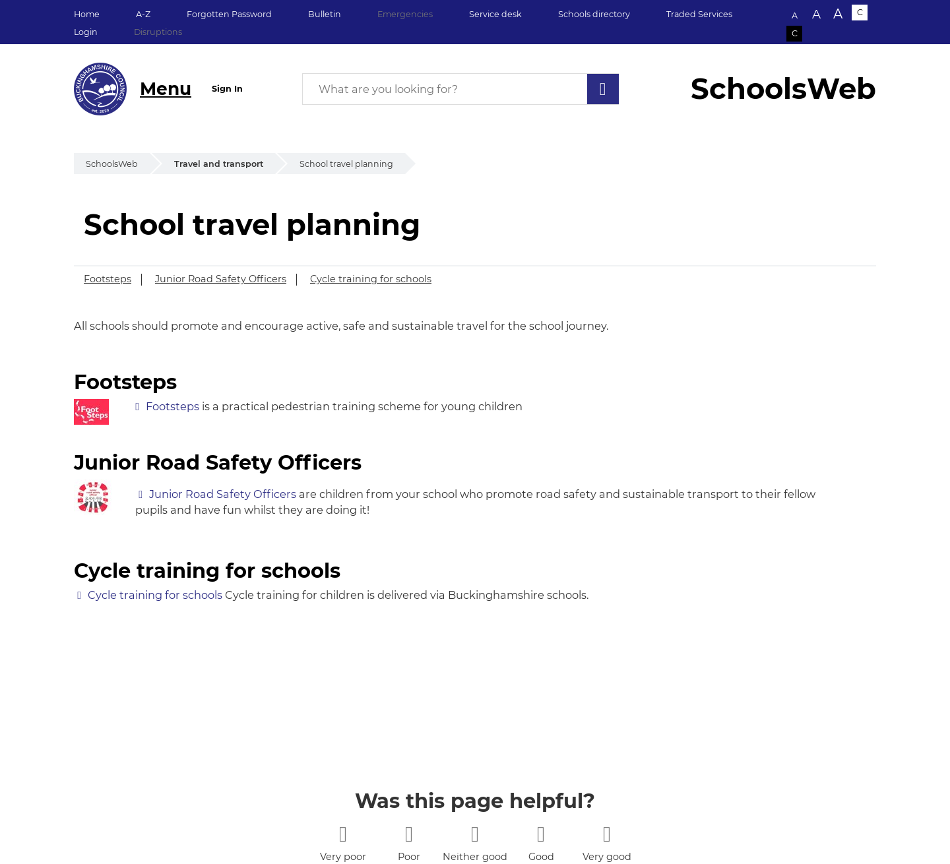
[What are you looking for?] (460, 89)
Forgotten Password (229, 14)
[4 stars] (540, 834)
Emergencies (405, 14)
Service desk (495, 14)
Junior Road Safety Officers (220, 279)
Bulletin (324, 14)
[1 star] (343, 834)
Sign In (227, 89)
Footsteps (107, 279)
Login (86, 32)
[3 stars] (475, 834)
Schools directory (594, 14)
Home (87, 14)
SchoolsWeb (112, 164)
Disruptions (158, 32)
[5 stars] (606, 834)
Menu (165, 89)
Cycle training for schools (370, 279)
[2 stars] (409, 834)
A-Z (143, 14)
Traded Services (699, 14)
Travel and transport (218, 164)
